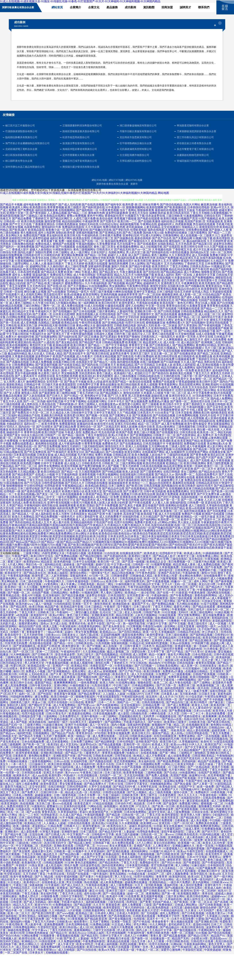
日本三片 (217, 929)
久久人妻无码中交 (201, 712)
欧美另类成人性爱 (166, 580)
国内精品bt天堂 (199, 257)
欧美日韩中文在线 (22, 687)
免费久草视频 (103, 459)
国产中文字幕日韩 (43, 515)
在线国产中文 (187, 791)
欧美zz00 (215, 878)
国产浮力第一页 (167, 690)
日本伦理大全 (79, 653)
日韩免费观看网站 (23, 369)
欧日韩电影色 (186, 361)
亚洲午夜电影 (90, 721)
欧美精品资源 (143, 473)
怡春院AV (133, 757)
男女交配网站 (27, 625)
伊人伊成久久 (210, 636)
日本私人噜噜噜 (23, 800)
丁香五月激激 (30, 898)
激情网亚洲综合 (36, 386)
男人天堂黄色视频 (147, 434)
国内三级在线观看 (181, 603)
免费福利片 (202, 797)
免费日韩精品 (29, 395)
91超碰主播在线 (53, 729)
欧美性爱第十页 (207, 285)
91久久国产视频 (214, 251)
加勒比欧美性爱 (65, 237)
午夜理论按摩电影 (216, 701)
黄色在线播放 (108, 389)
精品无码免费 (131, 372)
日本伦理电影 (125, 746)
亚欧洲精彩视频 (165, 622)
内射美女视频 (14, 231)
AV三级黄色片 (22, 704)
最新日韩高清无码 (20, 319)
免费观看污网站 (189, 808)
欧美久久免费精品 (23, 521)
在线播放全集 (217, 456)
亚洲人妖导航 (9, 589)
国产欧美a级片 (18, 234)
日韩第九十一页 (69, 833)
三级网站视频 (154, 777)
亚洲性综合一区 (87, 431)
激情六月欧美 (119, 271)
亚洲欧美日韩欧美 (34, 634)
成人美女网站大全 (11, 240)
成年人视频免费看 (177, 878)
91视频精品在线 (39, 352)
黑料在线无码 (212, 366)
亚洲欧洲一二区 (212, 822)
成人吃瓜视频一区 (92, 752)
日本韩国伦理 (216, 870)
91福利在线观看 (18, 771)
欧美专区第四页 (138, 732)
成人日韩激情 (46, 414)
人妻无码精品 (152, 231)
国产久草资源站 (188, 330)
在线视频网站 (66, 215)
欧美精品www (73, 785)
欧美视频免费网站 (128, 251)
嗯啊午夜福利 (180, 265)
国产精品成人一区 (23, 518)
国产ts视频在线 (175, 892)
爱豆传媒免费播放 (214, 620)
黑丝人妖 (71, 875)
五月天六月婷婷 (56, 344)
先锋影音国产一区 (101, 670)
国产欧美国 (181, 906)
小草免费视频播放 (99, 673)
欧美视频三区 (133, 347)
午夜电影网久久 (55, 586)
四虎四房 (46, 850)
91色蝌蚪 (143, 940)
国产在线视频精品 (107, 659)
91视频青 (84, 575)
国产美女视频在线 (120, 923)
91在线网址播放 (126, 687)
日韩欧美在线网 (103, 760)
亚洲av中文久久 (220, 212)
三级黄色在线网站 (164, 763)
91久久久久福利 (81, 262)
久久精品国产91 (100, 414)
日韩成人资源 (154, 693)
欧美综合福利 (104, 223)
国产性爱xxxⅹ (86, 710)
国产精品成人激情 (80, 847)
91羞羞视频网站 (193, 220)
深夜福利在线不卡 (87, 425)
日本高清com (105, 693)
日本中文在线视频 (84, 566)
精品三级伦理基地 (122, 414)
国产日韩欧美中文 (177, 383)
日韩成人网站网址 (63, 622)
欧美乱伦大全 (93, 712)
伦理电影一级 (12, 496)
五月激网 (207, 881)
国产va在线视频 (33, 372)
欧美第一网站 (72, 276)
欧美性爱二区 (41, 580)
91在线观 (112, 861)
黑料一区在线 (183, 279)
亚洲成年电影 (183, 650)
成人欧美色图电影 (158, 912)
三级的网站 (105, 704)
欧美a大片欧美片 (118, 440)
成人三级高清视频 (160, 797)
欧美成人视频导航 (82, 667)
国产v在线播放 (115, 456)
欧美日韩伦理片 (108, 307)
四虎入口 (36, 853)
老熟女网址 (79, 676)
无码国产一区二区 (111, 780)
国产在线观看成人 (64, 482)
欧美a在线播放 (73, 299)
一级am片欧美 (54, 636)
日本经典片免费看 (110, 240)
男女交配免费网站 (189, 620)
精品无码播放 (169, 372)
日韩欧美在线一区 (26, 451)
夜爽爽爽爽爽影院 (90, 515)
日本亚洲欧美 (19, 825)
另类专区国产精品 (174, 513)
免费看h (75, 597)
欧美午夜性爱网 (129, 743)
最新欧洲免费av (205, 482)
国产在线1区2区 (57, 290)
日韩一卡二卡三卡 (192, 718)
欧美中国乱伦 (199, 878)
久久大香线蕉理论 (180, 260)
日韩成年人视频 (103, 338)
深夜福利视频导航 (87, 237)
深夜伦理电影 (23, 324)
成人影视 (211, 842)
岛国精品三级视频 (49, 327)
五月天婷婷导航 (34, 639)
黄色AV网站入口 (29, 949)
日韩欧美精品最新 (141, 740)
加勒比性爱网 (43, 257)
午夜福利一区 (81, 355)
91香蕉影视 (105, 735)
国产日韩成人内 (55, 839)
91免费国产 (163, 679)
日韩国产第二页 (85, 850)
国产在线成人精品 (105, 321)
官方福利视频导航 (43, 434)
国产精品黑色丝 (86, 504)
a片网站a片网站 (167, 527)
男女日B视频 (74, 887)
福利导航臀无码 (135, 586)
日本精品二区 (19, 724)
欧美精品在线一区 (39, 670)
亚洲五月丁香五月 (36, 712)
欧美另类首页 (170, 822)
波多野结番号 (215, 932)
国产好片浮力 (210, 836)
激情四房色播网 (118, 268)
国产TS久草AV (194, 656)
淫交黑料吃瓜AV (200, 496)
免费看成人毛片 (108, 583)
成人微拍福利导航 (11, 828)
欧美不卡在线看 (74, 594)
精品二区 (179, 729)
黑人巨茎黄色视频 (139, 400)
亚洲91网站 (61, 690)
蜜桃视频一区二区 (212, 808)
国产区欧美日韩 (61, 473)
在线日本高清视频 (90, 591)
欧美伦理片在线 (104, 428)
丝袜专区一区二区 (218, 614)
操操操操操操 (48, 445)
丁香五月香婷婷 (219, 774)
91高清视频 (103, 648)
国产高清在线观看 (166, 319)
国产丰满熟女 (50, 442)
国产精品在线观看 (204, 611)
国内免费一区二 (185, 479)
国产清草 (77, 712)
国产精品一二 (96, 350)
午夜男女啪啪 (111, 712)
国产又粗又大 (34, 794)
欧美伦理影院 (221, 243)
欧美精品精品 (125, 369)
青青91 (143, 949)
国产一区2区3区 (184, 828)
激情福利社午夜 (51, 231)
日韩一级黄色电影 (65, 800)
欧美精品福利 (210, 485)
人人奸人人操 (212, 504)
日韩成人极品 (66, 445)
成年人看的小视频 (80, 684)
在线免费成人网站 (208, 560)
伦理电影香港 (52, 490)
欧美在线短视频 (187, 811)
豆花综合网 (36, 839)
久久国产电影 (178, 423)
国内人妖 (142, 935)
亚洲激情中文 (145, 319)
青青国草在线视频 (145, 313)
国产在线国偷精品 (11, 274)
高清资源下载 (131, 518)
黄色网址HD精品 (206, 350)
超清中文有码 (157, 816)
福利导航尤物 (54, 406)
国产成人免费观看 (179, 710)
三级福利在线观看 (178, 459)
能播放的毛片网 (169, 743)
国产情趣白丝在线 (100, 234)
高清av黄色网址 (165, 431)
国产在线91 (155, 726)
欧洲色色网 (52, 794)
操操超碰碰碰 (148, 321)
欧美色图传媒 (63, 566)
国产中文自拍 (108, 873)
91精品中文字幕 (91, 493)
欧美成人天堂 (160, 749)
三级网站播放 (9, 901)
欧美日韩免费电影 (95, 375)
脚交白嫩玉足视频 (35, 296)
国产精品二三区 (77, 217)
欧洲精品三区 (174, 468)
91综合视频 (192, 830)
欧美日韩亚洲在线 (43, 755)
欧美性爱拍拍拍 (45, 752)
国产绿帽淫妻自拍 (77, 234)
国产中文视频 (177, 628)
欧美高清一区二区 (20, 482)
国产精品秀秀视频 (131, 335)
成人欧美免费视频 (111, 887)
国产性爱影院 (192, 867)
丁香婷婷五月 (40, 223)
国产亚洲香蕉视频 (187, 814)
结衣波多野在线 (155, 220)
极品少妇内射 (17, 288)
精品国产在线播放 (209, 766)
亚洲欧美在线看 (64, 850)
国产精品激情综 (224, 490)
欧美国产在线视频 (64, 361)
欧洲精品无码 (125, 425)
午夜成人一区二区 (148, 954)
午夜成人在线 (157, 864)
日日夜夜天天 (107, 369)
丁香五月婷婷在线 (61, 935)
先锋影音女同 (214, 513)
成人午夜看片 (84, 361)
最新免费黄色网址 (178, 496)
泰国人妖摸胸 (129, 431)
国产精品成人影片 (164, 560)
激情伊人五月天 (162, 265)
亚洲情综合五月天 (59, 763)
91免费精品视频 (100, 929)
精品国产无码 (180, 943)
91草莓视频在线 (10, 718)
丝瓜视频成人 (100, 513)
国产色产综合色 (162, 243)
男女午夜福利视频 (26, 378)
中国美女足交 (61, 293)
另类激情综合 (197, 333)
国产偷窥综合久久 (139, 245)
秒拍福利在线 (206, 425)
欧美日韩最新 (152, 676)
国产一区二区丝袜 (149, 299)
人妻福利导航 (125, 316)
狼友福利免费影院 (116, 245)
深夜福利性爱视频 (99, 271)
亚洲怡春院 (47, 783)
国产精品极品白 (95, 456)
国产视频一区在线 (97, 420)
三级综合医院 (179, 563)
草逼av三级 (39, 707)
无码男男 (149, 721)
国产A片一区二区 (99, 383)
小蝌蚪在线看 (158, 718)
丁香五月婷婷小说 (88, 397)
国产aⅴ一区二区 (141, 254)
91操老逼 (181, 597)
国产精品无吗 (90, 940)
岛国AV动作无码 (194, 724)
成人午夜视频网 (196, 451)
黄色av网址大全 (86, 330)
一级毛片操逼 (206, 521)
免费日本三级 (187, 690)
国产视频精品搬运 (218, 853)
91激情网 (117, 816)
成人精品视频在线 (145, 414)
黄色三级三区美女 (105, 251)
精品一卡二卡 (8, 499)
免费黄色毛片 (110, 448)
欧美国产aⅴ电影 (115, 274)
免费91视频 (85, 563)
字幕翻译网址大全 (96, 403)
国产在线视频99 (195, 327)
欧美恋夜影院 (116, 915)
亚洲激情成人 (58, 842)
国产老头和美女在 (114, 631)
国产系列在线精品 (20, 527)
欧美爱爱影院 (209, 293)
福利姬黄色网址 (223, 951)
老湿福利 (215, 650)
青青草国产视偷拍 (129, 341)
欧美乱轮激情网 (56, 274)
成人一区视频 (218, 628)
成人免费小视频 (117, 724)
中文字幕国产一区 (78, 839)
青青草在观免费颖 (46, 645)
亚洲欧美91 (12, 836)
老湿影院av (39, 830)
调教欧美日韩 (201, 417)
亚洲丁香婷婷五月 (194, 409)
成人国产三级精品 (139, 260)
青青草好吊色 (78, 628)
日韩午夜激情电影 (26, 513)
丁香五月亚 (154, 819)
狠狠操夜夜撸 (145, 215)
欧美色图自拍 (38, 212)
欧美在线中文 (13, 639)
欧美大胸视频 (140, 459)
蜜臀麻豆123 (54, 811)
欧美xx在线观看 (195, 513)
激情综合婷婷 (131, 397)
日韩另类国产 (49, 209)
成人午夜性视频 (220, 465)
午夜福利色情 (194, 653)
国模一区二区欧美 (72, 375)
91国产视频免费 (206, 873)
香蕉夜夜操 (134, 915)
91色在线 (93, 884)
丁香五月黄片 (27, 617)
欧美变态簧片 (83, 808)
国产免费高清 (20, 417)
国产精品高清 (214, 923)
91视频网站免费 (150, 769)
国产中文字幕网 (78, 383)
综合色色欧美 (52, 485)
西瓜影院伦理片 (53, 299)
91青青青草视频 (91, 448)
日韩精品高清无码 (207, 487)
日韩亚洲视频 (163, 875)
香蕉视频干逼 (158, 681)
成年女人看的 (151, 515)
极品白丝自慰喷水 (160, 487)
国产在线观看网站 (108, 710)
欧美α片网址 (57, 620)
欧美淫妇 (53, 749)
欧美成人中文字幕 (94, 724)
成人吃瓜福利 (54, 870)
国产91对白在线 (80, 305)
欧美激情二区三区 (171, 515)
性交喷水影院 (13, 878)
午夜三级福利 (111, 800)
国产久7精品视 (44, 881)
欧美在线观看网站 (221, 254)
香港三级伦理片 (198, 628)
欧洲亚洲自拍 (23, 347)
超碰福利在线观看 (99, 392)
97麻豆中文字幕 (157, 628)
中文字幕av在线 (121, 569)
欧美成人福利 (213, 892)
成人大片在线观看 (169, 518)
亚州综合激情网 (34, 732)
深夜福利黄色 (78, 580)
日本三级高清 (89, 836)
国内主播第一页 (150, 485)
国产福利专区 (113, 209)
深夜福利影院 (178, 507)
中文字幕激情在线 (55, 403)
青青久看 (156, 940)
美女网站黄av (97, 653)
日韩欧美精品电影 (125, 330)
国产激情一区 (140, 943)
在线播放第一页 (160, 943)
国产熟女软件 (109, 642)
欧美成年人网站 (19, 212)
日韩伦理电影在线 (197, 738)
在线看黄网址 (130, 755)
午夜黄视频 (179, 614)
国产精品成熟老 (141, 423)
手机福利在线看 (125, 262)
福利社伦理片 (204, 490)
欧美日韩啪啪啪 (200, 681)
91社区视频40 (191, 673)
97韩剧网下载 (200, 648)
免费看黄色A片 (41, 324)
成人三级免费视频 (179, 816)
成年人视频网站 (141, 392)
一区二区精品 (100, 603)
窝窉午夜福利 (93, 352)
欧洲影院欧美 (122, 608)
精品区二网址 (105, 589)
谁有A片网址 (9, 819)
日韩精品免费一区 (154, 710)
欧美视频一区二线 (189, 847)
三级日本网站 (31, 310)
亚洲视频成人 (176, 842)
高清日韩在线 (224, 946)
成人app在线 (39, 780)
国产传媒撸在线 (124, 243)
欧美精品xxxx (108, 636)
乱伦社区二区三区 (111, 617)
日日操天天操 (207, 698)
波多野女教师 (48, 695)
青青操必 (157, 833)
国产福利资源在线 (93, 212)
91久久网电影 (91, 785)
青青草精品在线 (10, 600)
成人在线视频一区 (191, 240)
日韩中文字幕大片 (111, 940)
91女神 (69, 867)
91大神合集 (211, 653)
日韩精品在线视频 (203, 493)
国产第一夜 (169, 898)
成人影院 (123, 718)
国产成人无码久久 (73, 890)
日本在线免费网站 (135, 816)
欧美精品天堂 (161, 442)
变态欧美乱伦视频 (130, 904)
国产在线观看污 (10, 299)
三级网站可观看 (18, 603)
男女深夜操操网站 (219, 428)
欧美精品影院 (36, 234)
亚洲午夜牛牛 (213, 890)
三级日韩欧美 (174, 220)
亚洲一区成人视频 (15, 403)
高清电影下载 (206, 335)
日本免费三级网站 (82, 746)
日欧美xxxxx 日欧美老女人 (62, 639)
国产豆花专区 (215, 411)
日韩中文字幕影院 (72, 901)
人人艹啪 (14, 614)
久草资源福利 (97, 856)
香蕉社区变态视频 (55, 313)
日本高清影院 (116, 600)
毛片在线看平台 (127, 248)
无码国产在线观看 (78, 878)
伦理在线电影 (107, 319)
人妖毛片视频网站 (146, 620)
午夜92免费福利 (144, 361)
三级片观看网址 (197, 237)
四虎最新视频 (183, 229)
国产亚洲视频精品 (59, 676)
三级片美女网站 (175, 901)
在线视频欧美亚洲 (180, 493)
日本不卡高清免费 (182, 923)
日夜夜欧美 (19, 760)
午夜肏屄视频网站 (52, 873)
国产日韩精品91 (180, 442)
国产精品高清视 (198, 774)
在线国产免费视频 (167, 262)
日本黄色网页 (168, 800)
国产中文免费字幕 (208, 499)
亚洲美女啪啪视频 (40, 771)
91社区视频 (169, 617)
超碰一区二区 (136, 898)
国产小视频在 (220, 681)
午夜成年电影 (208, 800)
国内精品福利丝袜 (38, 321)
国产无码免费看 (217, 515)
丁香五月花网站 (179, 271)
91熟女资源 (36, 870)
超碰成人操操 (224, 898)
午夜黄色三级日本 (91, 777)
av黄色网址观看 (218, 442)
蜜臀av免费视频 (76, 220)
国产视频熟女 (123, 693)
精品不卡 (170, 856)
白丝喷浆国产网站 (197, 456)
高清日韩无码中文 (55, 847)
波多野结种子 (43, 361)
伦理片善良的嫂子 (192, 743)
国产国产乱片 (54, 594)
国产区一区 (114, 628)
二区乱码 (122, 740)
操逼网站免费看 (174, 785)
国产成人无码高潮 (69, 209)
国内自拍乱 (89, 695)
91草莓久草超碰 (50, 836)
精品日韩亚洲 (125, 620)
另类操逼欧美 (214, 226)
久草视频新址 (130, 524)
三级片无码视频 (212, 673)
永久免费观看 (79, 473)
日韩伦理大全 (153, 513)
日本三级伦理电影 (30, 822)
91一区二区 (150, 642)
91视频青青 (47, 940)
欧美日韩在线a (68, 932)
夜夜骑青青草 (187, 499)
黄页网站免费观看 (72, 260)
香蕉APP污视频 (32, 600)
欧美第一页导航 (18, 622)
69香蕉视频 (218, 797)
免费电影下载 (40, 302)
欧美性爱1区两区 (74, 420)
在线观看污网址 (97, 406)
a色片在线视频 (105, 434)
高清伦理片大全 (85, 802)
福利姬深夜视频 (96, 906)
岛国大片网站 (191, 209)
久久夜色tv (15, 634)
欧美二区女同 (108, 485)
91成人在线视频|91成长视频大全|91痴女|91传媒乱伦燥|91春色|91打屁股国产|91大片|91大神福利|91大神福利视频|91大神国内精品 (78, 197)
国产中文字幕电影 (117, 350)
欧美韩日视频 (168, 223)
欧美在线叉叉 (121, 679)
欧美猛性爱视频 (195, 853)
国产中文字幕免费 (68, 752)
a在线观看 (22, 620)
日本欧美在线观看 (144, 920)
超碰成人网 (217, 648)
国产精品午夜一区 (11, 915)
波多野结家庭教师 (117, 217)
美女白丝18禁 (207, 589)
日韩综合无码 (212, 220)
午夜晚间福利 (32, 510)
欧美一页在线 (205, 850)
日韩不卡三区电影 (165, 594)
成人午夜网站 (192, 276)
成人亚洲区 (142, 645)
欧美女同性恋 (85, 949)
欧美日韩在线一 (157, 625)
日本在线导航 (19, 904)
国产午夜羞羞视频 (158, 586)
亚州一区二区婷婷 (205, 895)
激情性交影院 (158, 290)
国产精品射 (113, 819)
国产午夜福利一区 (29, 245)
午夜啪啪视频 (146, 859)
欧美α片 (224, 670)
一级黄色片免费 (91, 859)
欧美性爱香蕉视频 (27, 757)
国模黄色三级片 (20, 707)
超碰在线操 (191, 912)
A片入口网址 (144, 847)
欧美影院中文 (13, 577)
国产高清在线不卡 (74, 358)
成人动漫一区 (171, 347)
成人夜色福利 (195, 842)
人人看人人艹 (139, 665)
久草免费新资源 (106, 248)
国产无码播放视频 (65, 563)
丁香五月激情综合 (96, 440)
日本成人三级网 (45, 575)
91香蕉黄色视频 (109, 215)
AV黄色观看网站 (29, 445)
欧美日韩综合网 (97, 951)
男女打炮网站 (111, 499)
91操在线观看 (168, 620)
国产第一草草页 (68, 265)
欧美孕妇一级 (13, 591)
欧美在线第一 (168, 307)
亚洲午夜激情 (160, 403)
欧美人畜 (108, 605)
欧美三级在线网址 (202, 617)
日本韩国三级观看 (97, 594)
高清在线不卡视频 (172, 695)
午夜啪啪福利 (225, 760)
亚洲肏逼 (63, 892)
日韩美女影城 (45, 459)
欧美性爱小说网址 (130, 409)
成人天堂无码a (69, 749)
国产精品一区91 (64, 648)
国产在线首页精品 (69, 369)
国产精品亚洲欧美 (201, 645)
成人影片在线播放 (84, 462)
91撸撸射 (173, 625)
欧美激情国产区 (99, 816)
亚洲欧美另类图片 (119, 653)
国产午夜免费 (214, 572)
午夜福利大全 (38, 338)
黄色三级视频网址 (84, 254)
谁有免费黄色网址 (81, 293)
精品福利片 (82, 822)
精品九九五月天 (124, 279)
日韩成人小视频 (98, 572)
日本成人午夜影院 (128, 918)
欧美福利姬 (223, 662)
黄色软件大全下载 (41, 350)
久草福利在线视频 (217, 510)
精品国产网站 (134, 288)
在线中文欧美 (146, 431)
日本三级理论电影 (29, 493)
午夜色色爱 (88, 833)
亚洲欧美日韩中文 (209, 875)
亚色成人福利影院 (130, 861)
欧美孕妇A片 (32, 887)
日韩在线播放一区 (75, 282)
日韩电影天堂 (9, 740)
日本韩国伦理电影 (198, 212)
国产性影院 (45, 698)
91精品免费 (55, 830)
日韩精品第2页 (122, 459)
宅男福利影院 (104, 279)
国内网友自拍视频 (218, 597)
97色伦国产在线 (103, 527)
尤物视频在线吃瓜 (130, 721)
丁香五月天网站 (162, 611)
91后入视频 (145, 814)
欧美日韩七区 (169, 746)
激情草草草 (174, 864)
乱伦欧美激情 (118, 763)
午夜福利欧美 (191, 577)
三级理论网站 (20, 268)
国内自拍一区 (26, 431)
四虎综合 (132, 906)
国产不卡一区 (107, 324)
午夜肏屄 (110, 611)
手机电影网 (79, 763)
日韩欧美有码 (38, 681)
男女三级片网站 (166, 605)
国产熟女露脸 (183, 788)
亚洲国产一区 (61, 670)
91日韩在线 (77, 707)
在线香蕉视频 (149, 757)
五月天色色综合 (36, 290)
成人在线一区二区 (145, 575)
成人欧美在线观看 (94, 794)
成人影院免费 (29, 836)
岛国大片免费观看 (122, 932)
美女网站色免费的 (190, 580)
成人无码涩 (183, 884)
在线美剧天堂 (84, 366)
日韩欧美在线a (84, 648)
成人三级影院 (197, 510)
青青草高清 (49, 816)
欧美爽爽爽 (210, 721)
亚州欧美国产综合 (147, 746)
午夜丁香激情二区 (104, 684)
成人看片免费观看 (169, 634)
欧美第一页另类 (186, 341)
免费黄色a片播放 (158, 406)
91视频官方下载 (135, 220)
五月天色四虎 (183, 248)
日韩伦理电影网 (77, 791)
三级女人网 (193, 836)
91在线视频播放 (182, 454)
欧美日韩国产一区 (133, 712)
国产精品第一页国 (204, 454)
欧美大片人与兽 (29, 873)
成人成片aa (95, 676)
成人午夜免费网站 (64, 710)
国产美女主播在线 (20, 302)
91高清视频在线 (88, 780)
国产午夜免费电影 (181, 600)
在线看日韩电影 (216, 409)
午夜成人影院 (73, 437)
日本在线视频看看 (71, 499)
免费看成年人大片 (151, 344)
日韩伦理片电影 (27, 425)
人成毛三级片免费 (84, 223)
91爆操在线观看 (115, 310)
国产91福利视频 (170, 366)
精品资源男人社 (153, 347)
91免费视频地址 (63, 909)
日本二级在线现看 (31, 586)
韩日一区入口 (109, 884)
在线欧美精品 (166, 248)
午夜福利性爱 (136, 937)
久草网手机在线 (148, 791)
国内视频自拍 (169, 490)
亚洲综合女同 (83, 614)
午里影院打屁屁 (48, 932)
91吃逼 (23, 679)
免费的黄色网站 (210, 830)
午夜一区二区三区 (175, 397)
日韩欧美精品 (52, 364)
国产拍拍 (67, 614)
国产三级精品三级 (31, 220)
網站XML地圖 (99, 185)
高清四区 (96, 797)
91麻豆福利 (198, 870)
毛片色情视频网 (116, 937)
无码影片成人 (9, 628)
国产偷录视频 (224, 586)
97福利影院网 (128, 884)
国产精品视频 (131, 695)
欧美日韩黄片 (78, 350)
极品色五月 (50, 859)
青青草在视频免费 (119, 738)
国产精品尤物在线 (56, 715)
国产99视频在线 (195, 290)
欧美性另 (207, 746)
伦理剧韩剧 (52, 825)
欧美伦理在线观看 (154, 468)
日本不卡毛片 (116, 406)
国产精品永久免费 (52, 276)
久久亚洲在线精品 (156, 333)
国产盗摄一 (89, 735)
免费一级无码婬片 (202, 884)
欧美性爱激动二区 (94, 830)
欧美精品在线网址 (55, 220)
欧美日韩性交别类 (192, 251)
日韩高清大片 (104, 254)
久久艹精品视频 (127, 417)
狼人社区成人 (36, 358)
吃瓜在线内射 (107, 437)
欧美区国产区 (214, 749)
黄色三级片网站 (144, 605)
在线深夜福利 (128, 479)
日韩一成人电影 (106, 364)
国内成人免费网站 (221, 403)
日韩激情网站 (171, 240)
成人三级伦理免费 (76, 271)
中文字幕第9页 (32, 442)
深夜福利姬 (36, 890)
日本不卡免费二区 (127, 769)
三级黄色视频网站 (40, 766)
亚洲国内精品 (158, 887)
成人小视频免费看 (221, 583)
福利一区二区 (27, 698)
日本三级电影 (165, 296)
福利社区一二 (32, 428)
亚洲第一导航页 (121, 926)
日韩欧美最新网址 (94, 915)
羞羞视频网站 (82, 935)
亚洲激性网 (138, 735)
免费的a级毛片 (161, 392)
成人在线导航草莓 (34, 653)
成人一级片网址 (80, 257)
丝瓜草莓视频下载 (219, 780)
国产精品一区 (46, 583)
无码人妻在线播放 (145, 425)
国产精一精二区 (77, 274)
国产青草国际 (38, 217)
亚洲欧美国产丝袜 (64, 760)
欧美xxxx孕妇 (179, 749)
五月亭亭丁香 (156, 656)
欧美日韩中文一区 (62, 743)
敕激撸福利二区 (188, 319)
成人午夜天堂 (66, 949)
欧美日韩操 (36, 611)
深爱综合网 (138, 656)
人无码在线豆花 (39, 679)
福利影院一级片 (206, 631)
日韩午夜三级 (122, 338)
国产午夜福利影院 (213, 867)
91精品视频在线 (13, 456)
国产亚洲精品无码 (110, 237)
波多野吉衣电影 (96, 600)
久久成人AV (157, 752)
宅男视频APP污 (190, 794)
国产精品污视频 (125, 822)
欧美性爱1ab (202, 603)
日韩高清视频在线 (153, 707)
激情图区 (200, 757)
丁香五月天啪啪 (200, 217)
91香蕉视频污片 (78, 842)
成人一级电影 (44, 608)
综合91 (146, 749)
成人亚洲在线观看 (216, 423)
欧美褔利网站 (90, 642)
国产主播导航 (107, 265)
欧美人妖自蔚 (130, 476)
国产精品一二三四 (219, 237)
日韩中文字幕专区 (136, 788)
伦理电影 (214, 752)
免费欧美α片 (90, 437)
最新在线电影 (142, 243)
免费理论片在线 (50, 591)
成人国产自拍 (46, 504)
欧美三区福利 (27, 805)
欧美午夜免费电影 (22, 881)
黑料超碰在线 (130, 344)
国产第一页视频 (80, 423)
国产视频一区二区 (19, 597)
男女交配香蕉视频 (71, 788)
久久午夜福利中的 (84, 769)
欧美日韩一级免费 (192, 845)
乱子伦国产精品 (208, 634)
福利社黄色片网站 (61, 243)
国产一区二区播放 (192, 504)
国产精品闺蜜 (83, 909)
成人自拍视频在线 (93, 524)
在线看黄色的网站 (90, 631)
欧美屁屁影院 (67, 389)
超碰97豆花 (103, 569)
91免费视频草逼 (178, 333)
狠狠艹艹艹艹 (127, 873)
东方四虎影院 (222, 440)
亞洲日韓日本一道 (52, 797)
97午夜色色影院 (146, 577)
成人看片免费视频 (172, 428)
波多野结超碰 (40, 243)
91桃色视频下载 (144, 279)
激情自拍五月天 (115, 451)
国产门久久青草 (117, 400)
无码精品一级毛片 (78, 296)
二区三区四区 (73, 605)
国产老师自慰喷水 (32, 496)
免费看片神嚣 (218, 260)
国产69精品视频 (112, 344)
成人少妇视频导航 (151, 251)
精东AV (222, 895)
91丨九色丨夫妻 (161, 662)
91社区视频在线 (49, 395)
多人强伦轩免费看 (191, 890)
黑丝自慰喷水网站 (190, 389)
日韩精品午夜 (32, 389)
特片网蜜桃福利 (200, 265)
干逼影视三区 (168, 335)
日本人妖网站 (137, 268)
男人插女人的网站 (183, 462)
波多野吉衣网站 (223, 248)
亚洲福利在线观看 (100, 473)
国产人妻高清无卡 (26, 380)
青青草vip (128, 875)
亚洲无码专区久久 (180, 400)
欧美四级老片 (166, 395)
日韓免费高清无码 (35, 285)
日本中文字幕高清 (105, 417)
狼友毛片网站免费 (179, 659)
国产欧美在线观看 (215, 414)
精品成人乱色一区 (76, 797)
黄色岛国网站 (118, 878)
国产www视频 (66, 918)
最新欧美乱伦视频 (181, 378)
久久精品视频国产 (189, 755)
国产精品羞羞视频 (110, 749)
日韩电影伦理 (31, 260)
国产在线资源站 (186, 440)
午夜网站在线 (148, 229)
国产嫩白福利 (69, 364)
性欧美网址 (119, 783)
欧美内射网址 (150, 445)
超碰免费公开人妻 (172, 485)
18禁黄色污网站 (121, 392)
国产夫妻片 (87, 881)
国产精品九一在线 (105, 366)
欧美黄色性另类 (146, 262)
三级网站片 (185, 757)
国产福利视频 (85, 569)
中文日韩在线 (139, 667)
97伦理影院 (139, 864)
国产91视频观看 (65, 251)
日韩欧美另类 (109, 743)
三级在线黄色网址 (124, 814)
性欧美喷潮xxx (47, 954)
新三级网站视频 (66, 397)
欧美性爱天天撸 (29, 875)
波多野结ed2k (88, 749)
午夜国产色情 (81, 603)
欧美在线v (98, 828)
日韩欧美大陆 (197, 726)
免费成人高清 (179, 392)
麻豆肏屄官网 (92, 333)
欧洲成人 (139, 760)
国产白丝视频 (225, 307)
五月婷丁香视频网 (55, 740)
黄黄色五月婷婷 (220, 378)
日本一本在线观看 (31, 313)
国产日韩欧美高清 (105, 411)
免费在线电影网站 (145, 634)
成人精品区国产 (191, 347)
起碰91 (69, 636)
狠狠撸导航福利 (85, 701)
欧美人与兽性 (61, 518)
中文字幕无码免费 (33, 923)
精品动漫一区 (20, 271)
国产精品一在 (69, 476)
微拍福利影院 (104, 330)
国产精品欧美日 (190, 822)
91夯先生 (6, 954)
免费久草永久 (51, 375)
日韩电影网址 (97, 864)
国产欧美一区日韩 (222, 496)
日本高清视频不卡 (154, 448)
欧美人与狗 (107, 687)
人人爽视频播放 (173, 344)
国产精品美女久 (109, 276)
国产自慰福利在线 (115, 560)
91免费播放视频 (212, 833)
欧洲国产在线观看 (213, 518)
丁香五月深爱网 (16, 290)
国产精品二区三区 (189, 321)
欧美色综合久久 (117, 830)
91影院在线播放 (179, 257)
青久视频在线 (28, 237)
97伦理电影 (169, 667)
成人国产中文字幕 (92, 861)
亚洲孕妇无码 (130, 240)
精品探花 (47, 566)
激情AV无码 (208, 577)
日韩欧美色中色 (91, 468)
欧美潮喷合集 (204, 361)
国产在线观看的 (147, 248)
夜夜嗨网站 (153, 898)
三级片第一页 (189, 380)
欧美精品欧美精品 (96, 490)
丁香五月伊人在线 (11, 406)
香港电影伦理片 (114, 220)
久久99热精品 (58, 915)
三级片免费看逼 (23, 693)
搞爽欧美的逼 (157, 217)
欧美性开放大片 (121, 383)
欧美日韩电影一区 (62, 701)
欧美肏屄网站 (14, 333)
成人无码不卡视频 (27, 951)
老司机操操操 (134, 231)
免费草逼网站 (187, 740)
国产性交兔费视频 (49, 451)
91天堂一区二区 (39, 417)
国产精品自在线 (112, 496)
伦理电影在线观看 (12, 794)
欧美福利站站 (14, 392)
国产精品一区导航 (95, 260)
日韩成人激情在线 (11, 845)
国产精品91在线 (103, 293)
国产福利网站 (148, 524)
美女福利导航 (49, 898)
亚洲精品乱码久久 (125, 842)
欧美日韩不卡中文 (171, 409)
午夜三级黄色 (114, 518)
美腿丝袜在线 (19, 864)
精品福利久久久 (214, 316)
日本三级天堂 (55, 392)
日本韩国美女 (78, 518)
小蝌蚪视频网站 (186, 684)
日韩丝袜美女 (208, 670)
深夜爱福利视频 (92, 912)
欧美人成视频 (149, 389)
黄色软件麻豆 (92, 344)
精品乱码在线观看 (180, 274)
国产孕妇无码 (120, 234)
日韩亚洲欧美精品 (203, 760)
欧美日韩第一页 (167, 704)
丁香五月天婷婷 (74, 268)
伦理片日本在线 (135, 327)
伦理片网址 (222, 794)
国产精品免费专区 (90, 698)
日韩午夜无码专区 (40, 690)
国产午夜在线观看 (140, 507)
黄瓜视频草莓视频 (152, 901)
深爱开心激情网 (171, 954)
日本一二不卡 (107, 707)
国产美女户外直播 (110, 445)
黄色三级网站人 (88, 409)
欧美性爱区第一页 (74, 650)
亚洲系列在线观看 (75, 811)
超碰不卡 (65, 645)
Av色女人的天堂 (40, 383)
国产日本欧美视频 (211, 909)
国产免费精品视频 (66, 560)
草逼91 (83, 816)
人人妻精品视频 (57, 217)
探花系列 (152, 701)
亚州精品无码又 (20, 892)
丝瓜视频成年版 (82, 845)
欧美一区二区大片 (19, 918)
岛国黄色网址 (32, 231)
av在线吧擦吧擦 (30, 282)
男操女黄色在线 (112, 352)
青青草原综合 (213, 290)
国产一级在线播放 (114, 898)
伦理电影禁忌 (50, 819)
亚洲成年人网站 (162, 645)
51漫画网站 (50, 721)
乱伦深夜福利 (52, 600)
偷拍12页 (18, 676)
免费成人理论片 (29, 901)
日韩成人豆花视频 (222, 693)
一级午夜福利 (32, 333)
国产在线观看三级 (71, 920)
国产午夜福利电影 (99, 679)
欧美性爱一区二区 (169, 524)
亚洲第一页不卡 (82, 608)
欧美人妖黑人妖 (100, 507)
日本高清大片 (145, 417)
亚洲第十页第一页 (17, 217)
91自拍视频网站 (98, 290)
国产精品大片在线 (84, 645)
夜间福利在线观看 (108, 875)
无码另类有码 (87, 378)
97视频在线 (36, 605)
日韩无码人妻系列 (36, 842)
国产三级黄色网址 (151, 476)
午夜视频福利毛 (207, 594)
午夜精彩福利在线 (133, 701)
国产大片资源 (107, 425)
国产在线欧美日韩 (169, 425)
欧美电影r (51, 662)
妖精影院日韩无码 (20, 243)
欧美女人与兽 (200, 710)
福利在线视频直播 (46, 215)
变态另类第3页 (170, 285)
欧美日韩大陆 (72, 240)
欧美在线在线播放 (90, 904)
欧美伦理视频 (69, 470)
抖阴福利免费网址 (22, 701)
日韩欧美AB (64, 926)
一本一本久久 (19, 769)
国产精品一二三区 (212, 313)
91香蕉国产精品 (93, 499)
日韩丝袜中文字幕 (81, 417)
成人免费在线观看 (72, 310)
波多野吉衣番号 (119, 358)
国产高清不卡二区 (209, 524)
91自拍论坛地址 (109, 229)
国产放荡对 (170, 808)
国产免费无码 (198, 732)
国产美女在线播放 (52, 493)
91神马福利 (121, 735)
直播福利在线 (85, 428)
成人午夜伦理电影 (84, 279)
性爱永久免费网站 (12, 695)
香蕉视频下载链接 (125, 223)
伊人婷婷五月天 (139, 833)
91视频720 (156, 856)
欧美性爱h (55, 780)
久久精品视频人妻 (29, 476)
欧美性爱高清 (49, 788)
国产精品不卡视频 (11, 209)
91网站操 (177, 949)
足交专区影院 (38, 791)
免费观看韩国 (67, 428)
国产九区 (224, 912)
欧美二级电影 (22, 830)
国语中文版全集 (132, 802)
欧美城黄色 (80, 864)
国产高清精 (221, 906)
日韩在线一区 (12, 226)
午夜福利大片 (43, 316)
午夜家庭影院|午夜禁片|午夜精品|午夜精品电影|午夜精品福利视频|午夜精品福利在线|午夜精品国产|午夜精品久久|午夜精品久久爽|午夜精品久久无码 (116, 529)
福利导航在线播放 (195, 515)
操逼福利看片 (40, 279)
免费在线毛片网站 (61, 279)
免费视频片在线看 (195, 448)
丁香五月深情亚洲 (111, 805)
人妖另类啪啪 (60, 580)
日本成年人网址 (105, 918)
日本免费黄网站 (214, 268)
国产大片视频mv (78, 290)
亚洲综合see (64, 583)
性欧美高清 (178, 735)
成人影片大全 (200, 324)
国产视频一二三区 (70, 395)
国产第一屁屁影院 (70, 662)
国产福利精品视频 (201, 639)
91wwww (102, 850)
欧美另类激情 (207, 288)
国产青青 (145, 906)
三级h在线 (22, 847)
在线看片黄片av (216, 918)
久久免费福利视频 (69, 946)
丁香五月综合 (35, 485)
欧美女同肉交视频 (214, 642)
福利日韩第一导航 (123, 473)
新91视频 (54, 906)
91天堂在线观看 (124, 482)
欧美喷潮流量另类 (40, 603)
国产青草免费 (198, 459)
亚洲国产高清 (157, 383)
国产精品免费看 (22, 223)
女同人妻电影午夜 (87, 521)
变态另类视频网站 (125, 766)
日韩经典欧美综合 (125, 293)
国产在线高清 (28, 524)
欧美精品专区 (80, 670)
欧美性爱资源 (155, 639)
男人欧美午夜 (34, 929)
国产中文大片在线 (20, 229)
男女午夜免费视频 (87, 636)
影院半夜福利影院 (173, 836)
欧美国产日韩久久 (129, 684)
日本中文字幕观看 (52, 468)
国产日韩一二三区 (209, 684)
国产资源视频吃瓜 (24, 650)
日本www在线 (202, 715)
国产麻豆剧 (216, 707)
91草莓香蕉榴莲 (34, 594)
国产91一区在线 (62, 411)
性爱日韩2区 (18, 670)
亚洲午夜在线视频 (58, 507)
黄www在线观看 (62, 808)
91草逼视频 (12, 785)
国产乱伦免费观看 (63, 324)
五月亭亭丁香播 (140, 282)
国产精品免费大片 (95, 788)
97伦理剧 (100, 738)
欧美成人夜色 (193, 558)
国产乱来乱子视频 (130, 510)
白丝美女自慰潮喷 (64, 319)
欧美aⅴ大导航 (107, 954)
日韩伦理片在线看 (202, 946)
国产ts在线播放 (56, 296)
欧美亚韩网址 (91, 299)
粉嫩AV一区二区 (181, 586)
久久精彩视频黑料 (90, 476)
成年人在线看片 (125, 434)
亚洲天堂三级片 (140, 358)
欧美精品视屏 (61, 350)
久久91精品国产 (150, 521)
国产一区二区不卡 (205, 473)
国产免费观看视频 (180, 715)
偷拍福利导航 (26, 341)
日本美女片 (36, 957)
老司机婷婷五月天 (180, 929)
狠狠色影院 (145, 687)
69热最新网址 (188, 777)
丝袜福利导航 (130, 521)
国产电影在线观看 (148, 223)
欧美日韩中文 (25, 645)
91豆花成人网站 (122, 929)
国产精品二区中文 (43, 501)
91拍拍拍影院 (62, 608)
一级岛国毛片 (166, 341)
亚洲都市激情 (70, 836)
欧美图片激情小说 (73, 496)
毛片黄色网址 (102, 845)
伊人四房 (75, 724)
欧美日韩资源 (62, 603)
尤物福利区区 (14, 428)
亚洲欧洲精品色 (100, 355)
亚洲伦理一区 (132, 749)
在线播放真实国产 (131, 558)
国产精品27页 (73, 757)
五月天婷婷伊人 (103, 482)
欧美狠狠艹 (48, 949)
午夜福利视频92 (86, 248)
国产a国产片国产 (206, 462)
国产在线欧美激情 (149, 226)
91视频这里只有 (221, 271)
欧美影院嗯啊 (154, 212)
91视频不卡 (80, 856)
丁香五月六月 (201, 378)
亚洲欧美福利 (210, 389)
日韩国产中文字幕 (177, 732)
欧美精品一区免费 (107, 501)
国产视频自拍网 (87, 681)
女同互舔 (177, 912)
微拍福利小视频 (20, 926)
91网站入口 (169, 769)
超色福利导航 (220, 375)
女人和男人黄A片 (14, 386)
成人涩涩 (227, 839)
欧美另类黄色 (50, 428)
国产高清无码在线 (67, 335)
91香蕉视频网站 (24, 265)
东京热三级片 (224, 521)
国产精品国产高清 (90, 347)
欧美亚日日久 (119, 853)
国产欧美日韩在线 (98, 358)
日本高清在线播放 (20, 501)
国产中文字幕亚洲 (196, 752)
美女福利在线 (54, 240)
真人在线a (177, 738)
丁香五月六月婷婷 (43, 926)
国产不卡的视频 (214, 704)
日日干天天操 (130, 395)
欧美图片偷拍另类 (119, 864)
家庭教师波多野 (164, 814)
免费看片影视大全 (145, 527)
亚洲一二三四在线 (43, 454)
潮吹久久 (32, 695)
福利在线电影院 (10, 524)
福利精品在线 (53, 569)
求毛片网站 (140, 929)
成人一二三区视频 (85, 704)
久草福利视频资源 (157, 603)
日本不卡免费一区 (90, 800)
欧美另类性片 (160, 271)
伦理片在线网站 (124, 527)
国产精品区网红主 (61, 223)
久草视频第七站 (116, 752)
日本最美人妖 (164, 369)
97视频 (155, 653)
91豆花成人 (15, 887)
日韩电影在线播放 (96, 487)
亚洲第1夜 (57, 912)
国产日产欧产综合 (130, 676)
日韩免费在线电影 (23, 248)
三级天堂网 (98, 825)
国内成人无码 (145, 330)
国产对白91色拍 (172, 867)
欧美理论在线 (27, 943)
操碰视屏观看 (67, 510)
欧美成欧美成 (168, 445)
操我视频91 (111, 811)
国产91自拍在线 (87, 954)
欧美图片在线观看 (96, 268)
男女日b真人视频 (205, 307)
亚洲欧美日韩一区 (145, 316)
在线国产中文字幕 (50, 884)
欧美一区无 (151, 583)
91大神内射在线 (170, 380)
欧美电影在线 (168, 791)
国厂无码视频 (150, 918)
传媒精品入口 (190, 231)
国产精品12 (106, 681)
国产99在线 (85, 760)
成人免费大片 (8, 341)
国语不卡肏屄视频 (138, 783)
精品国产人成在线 (43, 347)
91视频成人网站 (74, 333)
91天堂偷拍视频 (185, 338)
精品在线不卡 (10, 884)
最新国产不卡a (141, 608)
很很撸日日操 (66, 330)
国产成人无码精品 (137, 715)
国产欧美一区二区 (34, 749)
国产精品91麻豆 (11, 763)
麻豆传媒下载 (142, 465)
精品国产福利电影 (221, 274)
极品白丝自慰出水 (189, 293)
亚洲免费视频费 (54, 929)
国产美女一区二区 (47, 499)
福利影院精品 (64, 414)
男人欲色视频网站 (145, 355)
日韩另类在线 (187, 437)
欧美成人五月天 (42, 527)
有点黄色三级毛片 (49, 378)
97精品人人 (61, 572)
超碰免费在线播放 (136, 887)
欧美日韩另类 (113, 372)
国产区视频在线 (142, 420)
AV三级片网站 (177, 771)
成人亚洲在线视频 (208, 369)
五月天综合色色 (198, 392)
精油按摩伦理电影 (101, 842)
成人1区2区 (87, 932)
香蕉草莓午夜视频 (65, 698)
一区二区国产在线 (16, 957)
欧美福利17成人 (124, 378)
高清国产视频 (179, 780)
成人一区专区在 (100, 729)
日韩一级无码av (62, 774)
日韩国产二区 (52, 440)
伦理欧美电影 (138, 234)
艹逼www (103, 833)
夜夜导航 (225, 842)
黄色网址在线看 (185, 482)
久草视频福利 (167, 636)
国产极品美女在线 (35, 392)
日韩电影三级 (123, 704)
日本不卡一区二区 (222, 406)
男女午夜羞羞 (160, 423)
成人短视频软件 (175, 456)
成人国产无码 (124, 575)
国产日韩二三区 (127, 319)
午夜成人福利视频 (106, 949)
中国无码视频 (110, 335)
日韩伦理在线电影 (118, 794)
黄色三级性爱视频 (218, 468)
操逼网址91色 (198, 780)
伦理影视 (140, 923)
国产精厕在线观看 (20, 355)
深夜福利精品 (145, 845)
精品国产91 (218, 940)
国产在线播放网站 (46, 341)
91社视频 (201, 937)
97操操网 (139, 693)
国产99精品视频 (112, 476)
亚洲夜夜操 (50, 822)
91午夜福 (174, 895)
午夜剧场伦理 (13, 653)
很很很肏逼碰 (54, 605)
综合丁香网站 (128, 215)
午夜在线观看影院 (108, 701)
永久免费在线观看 (123, 847)
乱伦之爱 (208, 665)
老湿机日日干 (142, 378)
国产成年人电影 (191, 302)
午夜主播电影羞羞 (131, 276)
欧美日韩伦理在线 (166, 361)
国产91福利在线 (64, 771)
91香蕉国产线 (71, 642)
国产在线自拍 (151, 276)
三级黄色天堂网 (102, 665)
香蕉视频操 (64, 814)
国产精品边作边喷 (113, 493)
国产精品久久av (164, 479)
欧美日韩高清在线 (118, 282)
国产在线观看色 (53, 785)
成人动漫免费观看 (179, 760)
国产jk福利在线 (67, 341)
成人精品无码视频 (65, 459)
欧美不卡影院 (96, 628)
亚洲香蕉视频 (87, 479)
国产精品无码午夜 (124, 791)
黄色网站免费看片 (40, 760)
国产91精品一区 (74, 400)
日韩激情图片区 (54, 465)
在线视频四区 (84, 251)
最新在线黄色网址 (133, 639)
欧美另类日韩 (142, 265)
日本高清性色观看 (29, 276)
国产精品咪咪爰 (105, 746)
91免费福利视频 (97, 282)
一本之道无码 (178, 403)
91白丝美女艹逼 (165, 417)
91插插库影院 (68, 805)
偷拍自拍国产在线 (30, 631)
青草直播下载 (49, 245)
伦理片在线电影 (58, 707)
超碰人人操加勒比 (41, 254)
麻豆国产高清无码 (189, 763)
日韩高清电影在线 (131, 583)
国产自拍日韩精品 (130, 636)
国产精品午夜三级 (50, 673)
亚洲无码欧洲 (92, 605)
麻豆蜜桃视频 (125, 364)
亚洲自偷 (211, 656)
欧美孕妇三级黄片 (140, 560)
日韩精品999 (217, 732)
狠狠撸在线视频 (83, 411)
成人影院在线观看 (11, 665)
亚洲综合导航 (78, 715)
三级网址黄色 (13, 662)
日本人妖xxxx (185, 622)
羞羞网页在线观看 (183, 487)
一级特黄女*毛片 (99, 577)
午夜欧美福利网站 (195, 949)
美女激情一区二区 (201, 383)
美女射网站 (36, 825)
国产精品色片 (84, 454)
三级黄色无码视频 (142, 622)
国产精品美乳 (19, 611)
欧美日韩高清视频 (32, 226)
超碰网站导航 (38, 271)
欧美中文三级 (189, 524)
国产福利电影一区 (87, 215)
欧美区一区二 (223, 712)
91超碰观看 (91, 873)
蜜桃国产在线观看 (64, 248)
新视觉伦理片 (125, 265)
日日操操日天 (38, 769)
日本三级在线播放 (177, 639)
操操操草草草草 (128, 299)
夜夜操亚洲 (113, 909)
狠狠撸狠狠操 (14, 490)
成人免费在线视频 (117, 622)
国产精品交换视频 (73, 600)
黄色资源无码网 (147, 501)
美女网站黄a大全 (217, 448)
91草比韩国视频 (142, 594)
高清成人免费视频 (61, 302)
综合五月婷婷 (182, 296)
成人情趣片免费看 (76, 392)
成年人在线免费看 (215, 344)
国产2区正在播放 (88, 341)
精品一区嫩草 (102, 454)
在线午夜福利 (22, 912)
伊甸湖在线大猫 (48, 330)
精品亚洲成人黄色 (184, 569)
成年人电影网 (46, 237)
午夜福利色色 (90, 240)
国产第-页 (70, 943)
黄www (169, 839)
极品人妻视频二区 (118, 656)
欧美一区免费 (185, 375)
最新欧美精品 (14, 389)
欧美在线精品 (122, 774)
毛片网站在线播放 (188, 608)
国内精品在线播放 (121, 313)
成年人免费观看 (132, 909)
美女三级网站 (189, 476)
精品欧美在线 (114, 285)
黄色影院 (207, 794)
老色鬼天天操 (183, 324)
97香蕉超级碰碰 (186, 386)
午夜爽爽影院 (189, 288)
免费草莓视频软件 (108, 802)
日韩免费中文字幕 (88, 389)
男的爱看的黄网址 (149, 805)
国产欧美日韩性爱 (43, 918)
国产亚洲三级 (92, 662)
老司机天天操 (225, 473)
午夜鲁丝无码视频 (43, 814)
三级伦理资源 (131, 285)
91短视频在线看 (147, 293)
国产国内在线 (90, 369)
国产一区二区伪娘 (34, 406)
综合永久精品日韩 (32, 440)
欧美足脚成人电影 (122, 603)
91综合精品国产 (212, 299)
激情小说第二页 (183, 797)
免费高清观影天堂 (18, 811)
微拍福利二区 (177, 245)
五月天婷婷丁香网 (113, 662)
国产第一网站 (168, 757)
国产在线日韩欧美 (61, 355)
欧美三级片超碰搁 (127, 839)
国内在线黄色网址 (113, 870)
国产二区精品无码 (108, 431)
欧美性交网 (127, 811)
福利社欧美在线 (150, 504)
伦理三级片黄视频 (101, 296)
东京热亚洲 (202, 622)
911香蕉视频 (75, 923)
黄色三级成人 (104, 378)
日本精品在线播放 (74, 951)
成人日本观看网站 (57, 746)
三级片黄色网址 (106, 316)
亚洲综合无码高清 (140, 442)
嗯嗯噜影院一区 (204, 662)
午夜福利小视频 (77, 558)
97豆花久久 (143, 811)
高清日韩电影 (189, 425)
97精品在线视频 (103, 808)
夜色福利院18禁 (92, 395)
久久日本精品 (167, 873)
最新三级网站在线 (114, 591)
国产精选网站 (119, 454)
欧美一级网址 (161, 614)
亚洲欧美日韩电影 (52, 420)
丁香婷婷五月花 (194, 268)
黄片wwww (72, 777)
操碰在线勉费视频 (11, 260)
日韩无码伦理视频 (131, 302)
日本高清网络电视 (77, 929)
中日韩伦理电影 (34, 490)
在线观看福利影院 (26, 504)
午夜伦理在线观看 (90, 327)
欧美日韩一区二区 (109, 566)
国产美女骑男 (22, 856)
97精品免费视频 (150, 285)
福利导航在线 (50, 510)
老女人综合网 (133, 617)
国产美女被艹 (81, 814)
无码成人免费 (20, 507)
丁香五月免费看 (220, 738)
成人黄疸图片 (46, 943)
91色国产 (108, 785)
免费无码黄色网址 (130, 892)
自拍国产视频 (41, 597)
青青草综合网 (32, 437)
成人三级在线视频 (128, 411)
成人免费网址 (187, 372)
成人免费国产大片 (167, 794)
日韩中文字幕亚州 (134, 352)
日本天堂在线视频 (43, 892)
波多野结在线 (73, 372)
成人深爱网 (140, 659)
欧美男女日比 (76, 456)
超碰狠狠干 (96, 726)
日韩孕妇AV (221, 639)
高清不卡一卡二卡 (158, 923)
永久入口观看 (156, 946)
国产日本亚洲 (184, 473)
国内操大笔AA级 (153, 237)
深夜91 (66, 825)
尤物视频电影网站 (23, 411)
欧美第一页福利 (193, 470)
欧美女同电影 (186, 769)
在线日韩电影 (171, 476)
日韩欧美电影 (86, 589)
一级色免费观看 (88, 687)
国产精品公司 (59, 937)
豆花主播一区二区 (162, 358)
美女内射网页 (104, 380)
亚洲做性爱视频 (162, 454)
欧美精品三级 (84, 918)
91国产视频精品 (208, 223)
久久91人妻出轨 (66, 783)
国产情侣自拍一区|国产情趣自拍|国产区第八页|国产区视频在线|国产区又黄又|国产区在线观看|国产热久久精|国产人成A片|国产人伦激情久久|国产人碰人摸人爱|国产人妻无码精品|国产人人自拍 (116, 534)
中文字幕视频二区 (27, 850)
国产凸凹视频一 (145, 670)
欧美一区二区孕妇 (11, 442)
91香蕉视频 (212, 563)
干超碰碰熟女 (75, 344)
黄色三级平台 (149, 800)
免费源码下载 (208, 575)
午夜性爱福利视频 (81, 338)
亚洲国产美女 (12, 440)
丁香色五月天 (52, 853)
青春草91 (120, 681)
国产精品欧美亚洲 (96, 923)
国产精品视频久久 (111, 397)
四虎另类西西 (161, 591)
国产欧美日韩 (134, 490)
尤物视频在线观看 (57, 957)
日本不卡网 (152, 698)
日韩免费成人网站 (186, 575)
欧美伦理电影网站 (34, 274)
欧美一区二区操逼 (166, 330)
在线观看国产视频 (218, 333)
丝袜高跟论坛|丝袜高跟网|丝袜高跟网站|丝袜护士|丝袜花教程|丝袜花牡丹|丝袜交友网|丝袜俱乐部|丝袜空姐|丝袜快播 (105, 552)
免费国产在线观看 (164, 386)
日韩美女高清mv (200, 271)
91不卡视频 (66, 822)
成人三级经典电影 (140, 454)
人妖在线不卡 (157, 459)
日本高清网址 (41, 912)
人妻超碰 (129, 836)
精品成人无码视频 (119, 423)
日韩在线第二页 (72, 625)
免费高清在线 (192, 485)
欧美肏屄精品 (87, 693)
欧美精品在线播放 (67, 434)
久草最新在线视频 (23, 361)
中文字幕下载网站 (75, 406)
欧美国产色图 (124, 437)
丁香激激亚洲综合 (43, 229)
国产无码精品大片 (46, 833)
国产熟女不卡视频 (75, 386)
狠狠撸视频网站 (136, 212)
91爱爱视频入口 (169, 434)
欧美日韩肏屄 (187, 490)
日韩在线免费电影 (124, 845)
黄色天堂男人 (217, 949)
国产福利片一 (8, 251)
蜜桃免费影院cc (74, 288)
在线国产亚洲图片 (210, 777)
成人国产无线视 (200, 465)
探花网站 (170, 631)
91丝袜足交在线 (212, 605)
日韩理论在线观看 (114, 797)
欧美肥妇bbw (32, 566)
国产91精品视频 (188, 335)
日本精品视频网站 (143, 690)
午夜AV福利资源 (32, 684)
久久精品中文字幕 (161, 935)
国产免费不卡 (22, 743)
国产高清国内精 (50, 642)
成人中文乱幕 (201, 254)
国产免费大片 (30, 797)
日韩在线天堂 (224, 279)
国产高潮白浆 (113, 524)
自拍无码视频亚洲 (165, 740)
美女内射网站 (201, 887)
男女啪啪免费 (69, 378)
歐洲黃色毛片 (22, 780)
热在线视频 (27, 808)
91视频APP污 (135, 698)
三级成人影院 (177, 451)
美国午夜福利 (152, 802)
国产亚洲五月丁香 (58, 338)
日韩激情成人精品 (141, 580)
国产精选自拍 (160, 378)
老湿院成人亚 (76, 352)
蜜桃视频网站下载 (26, 414)
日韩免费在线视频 (197, 234)
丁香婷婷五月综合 (207, 364)
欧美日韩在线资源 (38, 462)
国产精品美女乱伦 (35, 577)
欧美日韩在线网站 (198, 901)
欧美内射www (25, 608)
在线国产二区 (156, 878)
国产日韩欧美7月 (43, 659)
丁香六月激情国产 (93, 372)
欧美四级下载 (149, 518)
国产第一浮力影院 (52, 875)
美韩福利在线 (220, 622)
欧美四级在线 (159, 245)
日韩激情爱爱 (120, 580)
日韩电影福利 (43, 693)
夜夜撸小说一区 (55, 234)
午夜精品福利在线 (172, 915)
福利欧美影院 (218, 417)
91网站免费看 (30, 940)
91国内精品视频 (210, 839)
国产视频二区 (83, 513)
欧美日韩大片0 (141, 738)
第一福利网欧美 (88, 307)
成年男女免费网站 (49, 470)
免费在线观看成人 (23, 448)
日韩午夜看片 (133, 650)
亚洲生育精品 (27, 920)
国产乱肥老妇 (108, 341)
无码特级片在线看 (192, 572)
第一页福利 (201, 650)
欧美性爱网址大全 (222, 816)
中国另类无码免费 (16, 648)
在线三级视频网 (150, 366)
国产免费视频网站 (203, 282)
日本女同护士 (99, 257)
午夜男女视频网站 (107, 479)
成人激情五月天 (193, 344)
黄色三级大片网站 (78, 620)
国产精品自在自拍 (209, 476)
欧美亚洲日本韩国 (216, 845)
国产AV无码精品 (144, 369)
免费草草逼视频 (178, 681)
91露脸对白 (38, 811)
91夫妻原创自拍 (181, 282)
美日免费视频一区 (179, 566)
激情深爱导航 (52, 226)
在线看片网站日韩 (64, 366)
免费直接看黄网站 (73, 853)
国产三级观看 (150, 409)
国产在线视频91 (62, 316)
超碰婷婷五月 (151, 288)
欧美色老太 (151, 558)
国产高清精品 (40, 355)
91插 (59, 943)
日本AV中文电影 (197, 861)
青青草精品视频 (167, 293)
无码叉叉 (104, 634)
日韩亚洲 (16, 906)
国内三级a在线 (89, 639)
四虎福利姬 (189, 766)
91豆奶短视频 (158, 774)
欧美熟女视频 (30, 783)
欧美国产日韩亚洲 (49, 650)
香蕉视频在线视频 (68, 940)
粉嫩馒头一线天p (108, 645)
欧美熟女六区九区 (67, 515)
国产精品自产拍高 (63, 738)
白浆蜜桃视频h (219, 217)
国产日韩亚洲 (43, 411)
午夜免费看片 (76, 403)
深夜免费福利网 (50, 951)
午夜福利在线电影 (207, 215)
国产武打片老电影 (169, 501)
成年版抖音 (166, 575)
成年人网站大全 (31, 785)
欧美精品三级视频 (126, 785)
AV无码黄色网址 (202, 400)
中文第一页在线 (155, 310)
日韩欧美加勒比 (22, 515)
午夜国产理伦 (194, 785)
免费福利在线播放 (176, 237)
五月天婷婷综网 (88, 805)
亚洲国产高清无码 (169, 577)
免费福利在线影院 (73, 231)
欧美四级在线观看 (154, 771)
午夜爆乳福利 (173, 833)
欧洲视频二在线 (211, 347)
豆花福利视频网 (110, 639)
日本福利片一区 (215, 904)
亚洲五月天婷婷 (53, 777)
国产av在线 (33, 816)
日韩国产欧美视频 (204, 679)
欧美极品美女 (151, 335)
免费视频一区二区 (94, 442)
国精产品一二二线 (128, 707)
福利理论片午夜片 (212, 321)
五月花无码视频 (134, 780)
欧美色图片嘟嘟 (30, 468)
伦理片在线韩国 (185, 395)
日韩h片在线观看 (60, 262)
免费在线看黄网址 (151, 785)
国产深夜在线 (125, 361)
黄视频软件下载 (162, 729)
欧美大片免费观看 (147, 932)
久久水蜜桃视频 (10, 783)
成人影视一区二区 (190, 299)
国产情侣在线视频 (142, 375)
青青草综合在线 (176, 310)
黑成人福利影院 (150, 372)
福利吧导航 (24, 738)
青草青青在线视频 (218, 310)
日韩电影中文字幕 (103, 839)
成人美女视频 (199, 825)
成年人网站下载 (204, 586)
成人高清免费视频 (16, 690)
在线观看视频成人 (217, 856)
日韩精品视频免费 (113, 347)
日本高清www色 (39, 622)
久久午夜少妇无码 (43, 307)
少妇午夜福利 (144, 875)
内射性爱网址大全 (53, 558)
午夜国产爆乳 (20, 560)
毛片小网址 (36, 724)
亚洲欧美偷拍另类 (103, 620)
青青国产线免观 (48, 805)
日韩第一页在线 (13, 296)
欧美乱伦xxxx (77, 937)
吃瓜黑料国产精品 (20, 293)
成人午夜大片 (27, 583)
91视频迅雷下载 (77, 313)
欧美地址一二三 (138, 487)
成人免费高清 (43, 563)
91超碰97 (203, 583)
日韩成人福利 (96, 937)
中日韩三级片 (122, 690)
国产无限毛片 (108, 226)
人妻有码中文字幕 (204, 279)
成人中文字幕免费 (198, 397)
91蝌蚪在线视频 (123, 296)
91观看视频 (52, 614)
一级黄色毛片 (66, 521)
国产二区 (130, 805)
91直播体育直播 (196, 310)
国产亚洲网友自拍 (118, 375)
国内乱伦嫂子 (26, 257)
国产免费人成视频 (157, 780)
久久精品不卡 (218, 265)
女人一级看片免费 (196, 695)
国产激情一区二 (180, 406)
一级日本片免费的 (179, 887)
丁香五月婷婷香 (129, 470)
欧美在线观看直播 (20, 434)
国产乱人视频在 (137, 797)
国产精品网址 (148, 395)
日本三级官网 (143, 563)
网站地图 (163, 197)
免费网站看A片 (175, 327)
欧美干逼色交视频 (30, 589)
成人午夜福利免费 (69, 448)
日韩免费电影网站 (24, 932)
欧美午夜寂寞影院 (30, 735)
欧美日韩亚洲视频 (157, 274)
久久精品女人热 (60, 417)
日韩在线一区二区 (133, 819)
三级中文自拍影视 (104, 935)
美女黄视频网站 (211, 302)
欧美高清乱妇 (87, 380)
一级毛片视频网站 (67, 501)
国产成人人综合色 (117, 442)
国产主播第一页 (42, 319)
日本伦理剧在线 (202, 659)
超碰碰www (219, 901)
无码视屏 (23, 853)
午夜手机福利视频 (139, 591)
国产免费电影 (26, 215)
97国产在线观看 (167, 313)
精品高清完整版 (173, 470)
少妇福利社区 (221, 819)
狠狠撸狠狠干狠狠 (192, 355)
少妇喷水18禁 (199, 943)
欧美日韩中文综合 (151, 411)
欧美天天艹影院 (59, 712)
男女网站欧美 (10, 586)
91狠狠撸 (144, 884)
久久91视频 (31, 591)
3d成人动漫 (135, 895)
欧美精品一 (132, 597)
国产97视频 (94, 650)
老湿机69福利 (201, 929)
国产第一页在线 (10, 327)
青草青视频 (129, 859)
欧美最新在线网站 (80, 718)
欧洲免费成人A (112, 395)
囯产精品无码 (122, 254)
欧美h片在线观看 (221, 397)
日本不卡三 (156, 665)
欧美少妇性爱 (119, 507)
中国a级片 (70, 780)
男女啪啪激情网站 (165, 375)
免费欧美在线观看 (207, 828)
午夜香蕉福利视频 (19, 580)
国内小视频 (118, 729)
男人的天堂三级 (136, 257)
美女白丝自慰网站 (165, 847)
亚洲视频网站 (87, 434)
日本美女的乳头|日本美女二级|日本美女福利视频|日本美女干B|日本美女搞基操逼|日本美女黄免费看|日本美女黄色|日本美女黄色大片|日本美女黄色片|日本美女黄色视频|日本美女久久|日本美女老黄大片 (117, 543)
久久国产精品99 (23, 563)
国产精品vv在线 (172, 724)
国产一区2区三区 (24, 656)
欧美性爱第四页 (170, 302)
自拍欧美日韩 (175, 290)
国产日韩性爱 (188, 285)
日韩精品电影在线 (148, 380)
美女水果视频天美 (120, 850)
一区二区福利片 (141, 403)
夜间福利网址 (140, 856)
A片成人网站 (16, 569)
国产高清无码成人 (209, 380)
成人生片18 (166, 701)
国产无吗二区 (86, 783)
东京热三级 (43, 808)
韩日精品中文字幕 (23, 316)
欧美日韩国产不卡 (102, 822)
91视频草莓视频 (161, 569)
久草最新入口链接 (152, 397)
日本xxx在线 (61, 766)
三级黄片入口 (211, 240)
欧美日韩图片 (199, 707)
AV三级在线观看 (10, 409)
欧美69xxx (154, 724)
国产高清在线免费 (163, 364)
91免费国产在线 (89, 485)
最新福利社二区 (83, 774)
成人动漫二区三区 (209, 319)
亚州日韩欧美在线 (85, 583)
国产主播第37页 (133, 496)
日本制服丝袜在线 (189, 642)
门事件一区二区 (51, 310)
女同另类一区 (54, 386)
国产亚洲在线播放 (118, 856)
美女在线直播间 (173, 830)
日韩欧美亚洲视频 (41, 305)
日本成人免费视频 (41, 366)
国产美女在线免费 (133, 333)
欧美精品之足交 (157, 566)
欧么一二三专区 (29, 819)
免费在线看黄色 (124, 305)
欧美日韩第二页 (95, 285)
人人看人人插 (160, 507)
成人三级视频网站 (81, 321)
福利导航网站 (204, 372)
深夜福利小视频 (48, 920)
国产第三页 (73, 912)
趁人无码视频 (200, 260)
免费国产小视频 (191, 518)
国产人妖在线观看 (34, 400)
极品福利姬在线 (196, 245)
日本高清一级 (126, 954)
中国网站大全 (187, 434)
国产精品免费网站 (183, 350)
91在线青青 (132, 901)
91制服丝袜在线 (103, 732)
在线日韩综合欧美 (131, 515)
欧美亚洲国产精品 (188, 445)
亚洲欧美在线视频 (55, 684)
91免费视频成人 (71, 524)
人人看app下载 (38, 895)
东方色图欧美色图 (67, 380)
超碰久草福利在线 (140, 830)
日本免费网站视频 (187, 420)
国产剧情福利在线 (157, 257)
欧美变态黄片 (203, 375)
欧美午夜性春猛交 (195, 428)
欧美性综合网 (146, 499)
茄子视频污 (124, 611)
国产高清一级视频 (133, 566)
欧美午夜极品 (212, 355)
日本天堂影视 (183, 417)
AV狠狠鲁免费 (49, 901)
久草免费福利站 (94, 625)
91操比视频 (222, 617)
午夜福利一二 (65, 617)
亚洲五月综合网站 (126, 428)
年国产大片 (98, 943)
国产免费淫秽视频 (90, 470)
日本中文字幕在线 (163, 684)
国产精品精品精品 (171, 276)
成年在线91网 (93, 898)
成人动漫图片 (150, 695)
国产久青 (56, 679)
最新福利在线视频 (166, 215)
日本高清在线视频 (151, 470)
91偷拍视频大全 (126, 589)
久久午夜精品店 (183, 662)
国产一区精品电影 (199, 771)
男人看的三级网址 (112, 597)
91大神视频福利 (20, 659)
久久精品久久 (35, 403)
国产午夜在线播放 (125, 462)
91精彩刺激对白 (62, 254)
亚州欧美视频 (154, 890)
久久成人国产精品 (192, 366)
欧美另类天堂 (93, 496)
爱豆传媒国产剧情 (153, 510)
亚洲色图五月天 (171, 288)
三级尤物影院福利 (93, 451)
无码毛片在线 (207, 420)
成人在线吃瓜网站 (31, 299)
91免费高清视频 (27, 335)
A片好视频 (75, 915)
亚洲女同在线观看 (217, 327)
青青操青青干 (35, 636)
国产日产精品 (35, 288)
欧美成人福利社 (165, 279)
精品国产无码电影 (17, 423)
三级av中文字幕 (33, 375)
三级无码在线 (116, 906)
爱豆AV (224, 653)
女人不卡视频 (199, 442)
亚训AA (5, 715)
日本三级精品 (94, 611)
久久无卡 (98, 909)
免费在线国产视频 (34, 240)
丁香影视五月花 (182, 254)
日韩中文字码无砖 (128, 321)
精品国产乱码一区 (174, 411)
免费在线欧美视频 (108, 771)
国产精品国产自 (158, 493)
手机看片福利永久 (135, 726)
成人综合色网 (84, 482)
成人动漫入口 (72, 468)
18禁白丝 (37, 847)
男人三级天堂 (224, 665)
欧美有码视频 (221, 361)
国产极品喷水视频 (90, 335)
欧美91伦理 (17, 937)
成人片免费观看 (125, 614)
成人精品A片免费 (52, 333)
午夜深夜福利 (68, 631)
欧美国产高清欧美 (49, 861)
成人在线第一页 (113, 650)
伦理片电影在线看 (33, 718)
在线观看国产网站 (153, 456)
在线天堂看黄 (186, 631)
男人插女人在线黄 (189, 527)
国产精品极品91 (170, 932)
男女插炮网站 (117, 290)
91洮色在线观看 (65, 454)
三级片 (139, 603)
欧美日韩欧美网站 (195, 468)
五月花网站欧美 (158, 451)
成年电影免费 (31, 209)
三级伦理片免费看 (172, 653)
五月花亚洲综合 (147, 673)
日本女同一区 (124, 605)
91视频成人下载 (174, 352)
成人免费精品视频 (209, 569)
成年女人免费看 (22, 279)
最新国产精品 (43, 687)
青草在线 (208, 898)
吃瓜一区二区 (16, 816)
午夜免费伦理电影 (138, 290)
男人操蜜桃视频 (160, 951)
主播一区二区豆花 (201, 906)
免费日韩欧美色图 (114, 231)
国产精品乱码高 (22, 454)
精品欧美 (140, 808)
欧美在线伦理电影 (138, 662)
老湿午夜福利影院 (129, 485)
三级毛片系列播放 (185, 875)
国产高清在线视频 (168, 355)
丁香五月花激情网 (60, 665)
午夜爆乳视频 (224, 338)
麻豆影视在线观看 (99, 465)
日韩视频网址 (41, 738)
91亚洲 (146, 684)
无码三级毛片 (196, 614)
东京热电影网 (8, 476)
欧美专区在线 (40, 262)
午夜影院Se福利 (153, 631)
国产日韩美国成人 (160, 350)
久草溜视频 (103, 783)
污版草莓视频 (169, 583)
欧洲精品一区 (189, 521)
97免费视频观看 (135, 625)
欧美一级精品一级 (79, 740)
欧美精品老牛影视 (72, 611)
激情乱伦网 (102, 667)
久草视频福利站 (175, 234)
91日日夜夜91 (103, 774)
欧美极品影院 (111, 859)
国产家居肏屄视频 (46, 369)
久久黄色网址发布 (145, 324)
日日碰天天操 (50, 389)
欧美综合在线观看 (140, 386)
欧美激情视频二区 (208, 690)
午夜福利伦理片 (71, 656)
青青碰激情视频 (29, 642)
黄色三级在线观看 (163, 338)
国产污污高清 (32, 487)
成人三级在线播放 (125, 380)
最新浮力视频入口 (16, 791)
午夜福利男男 (90, 226)
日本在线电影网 (137, 752)
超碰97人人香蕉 (117, 260)
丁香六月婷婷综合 (133, 912)
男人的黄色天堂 (34, 667)
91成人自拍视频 (94, 310)
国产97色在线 (142, 926)
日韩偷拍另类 (139, 718)
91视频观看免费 (185, 364)
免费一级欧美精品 (69, 245)
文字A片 (167, 589)
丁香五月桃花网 (167, 321)
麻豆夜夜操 (68, 681)
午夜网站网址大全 (210, 935)
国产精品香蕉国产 (23, 479)
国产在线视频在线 (86, 445)
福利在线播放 (16, 802)
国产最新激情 (47, 397)
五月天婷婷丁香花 (34, 878)
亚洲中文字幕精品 (145, 296)
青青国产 (91, 707)
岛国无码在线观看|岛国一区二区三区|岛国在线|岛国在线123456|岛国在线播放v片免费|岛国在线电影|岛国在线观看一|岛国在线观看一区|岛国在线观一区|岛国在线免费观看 (116, 531)
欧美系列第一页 (221, 710)
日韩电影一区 (141, 569)
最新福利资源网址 (102, 305)
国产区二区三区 (89, 265)
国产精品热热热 (109, 867)
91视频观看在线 (167, 721)
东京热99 (54, 681)
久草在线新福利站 (98, 853)
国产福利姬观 (41, 743)
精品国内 (154, 667)
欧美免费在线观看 (122, 355)
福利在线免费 (65, 513)
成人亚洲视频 (28, 327)
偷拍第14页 (172, 665)
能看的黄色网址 (29, 628)
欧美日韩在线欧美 (129, 389)
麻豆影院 (53, 634)
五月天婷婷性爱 (217, 245)
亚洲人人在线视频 (136, 451)
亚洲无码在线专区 (76, 465)
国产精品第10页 (203, 248)
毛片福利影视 (55, 285)
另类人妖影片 (52, 496)
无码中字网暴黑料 (220, 392)
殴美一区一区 (83, 732)
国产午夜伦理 (200, 274)
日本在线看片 (222, 372)
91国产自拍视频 (42, 482)
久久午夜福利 (93, 231)
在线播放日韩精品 (196, 676)
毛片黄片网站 (85, 459)
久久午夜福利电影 (96, 288)
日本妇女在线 (200, 816)
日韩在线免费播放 (192, 316)
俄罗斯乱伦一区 (101, 814)
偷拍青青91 (81, 926)
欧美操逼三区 (58, 383)
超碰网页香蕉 (151, 302)
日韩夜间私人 (149, 341)
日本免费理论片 (69, 721)
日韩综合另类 (8, 257)
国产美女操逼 (142, 364)
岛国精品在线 (124, 324)
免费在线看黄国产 (193, 920)
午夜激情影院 (174, 448)
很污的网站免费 (48, 425)
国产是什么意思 (122, 634)
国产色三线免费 (132, 237)
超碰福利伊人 (166, 229)
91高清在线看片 (10, 282)
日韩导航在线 (123, 760)
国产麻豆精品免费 (65, 431)
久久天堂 (174, 718)
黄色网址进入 (188, 583)
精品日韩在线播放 (123, 577)
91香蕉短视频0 (124, 670)
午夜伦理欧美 (15, 929)
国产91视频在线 (54, 372)
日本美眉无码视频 (24, 459)
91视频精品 (127, 645)
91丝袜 (158, 830)
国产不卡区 (197, 591)
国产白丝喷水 (44, 431)
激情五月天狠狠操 (221, 324)
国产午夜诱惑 (72, 493)
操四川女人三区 (141, 338)
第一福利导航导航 (134, 628)
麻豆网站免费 (58, 352)
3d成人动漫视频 (205, 338)
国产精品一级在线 (73, 440)
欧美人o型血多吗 (97, 386)
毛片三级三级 (213, 352)
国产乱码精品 (38, 423)
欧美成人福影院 (58, 577)
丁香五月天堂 (129, 867)
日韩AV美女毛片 (56, 718)
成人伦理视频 (195, 423)
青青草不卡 (154, 853)
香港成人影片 (20, 254)
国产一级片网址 (223, 881)
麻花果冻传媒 (209, 209)
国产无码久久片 (74, 487)
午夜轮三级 (20, 890)
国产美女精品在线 (67, 347)
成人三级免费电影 (222, 805)
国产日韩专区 (87, 875)
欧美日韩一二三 (127, 226)
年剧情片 (22, 870)
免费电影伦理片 (150, 867)
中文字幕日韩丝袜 (17, 338)
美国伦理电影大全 (173, 805)
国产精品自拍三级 (177, 707)
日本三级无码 (113, 777)
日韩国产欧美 (152, 617)
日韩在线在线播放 (79, 828)
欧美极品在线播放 (11, 400)
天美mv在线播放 (180, 648)
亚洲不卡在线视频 (76, 729)
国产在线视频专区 (167, 437)
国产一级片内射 (147, 873)
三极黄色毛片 (92, 757)
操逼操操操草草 (118, 487)
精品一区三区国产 (149, 428)
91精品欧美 (88, 755)
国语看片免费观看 (167, 499)
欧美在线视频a (27, 499)
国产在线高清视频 (93, 209)
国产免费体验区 (163, 909)
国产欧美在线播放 (86, 324)
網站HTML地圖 (133, 185)
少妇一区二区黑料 (221, 257)
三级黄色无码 (82, 665)
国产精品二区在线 (208, 358)
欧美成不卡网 (115, 901)
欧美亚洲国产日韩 (11, 842)
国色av (44, 628)
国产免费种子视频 (17, 352)
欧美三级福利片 (54, 288)
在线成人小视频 (45, 479)
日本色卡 (148, 650)
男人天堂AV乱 (124, 881)
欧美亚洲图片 (14, 372)
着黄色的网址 (163, 462)
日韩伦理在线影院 (119, 403)
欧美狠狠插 (95, 558)
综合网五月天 (78, 726)
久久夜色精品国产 (17, 305)
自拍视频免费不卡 (215, 580)
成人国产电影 (19, 726)
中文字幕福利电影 (67, 479)
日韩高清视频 (152, 490)
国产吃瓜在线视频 (75, 679)
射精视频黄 (110, 676)
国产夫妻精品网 (182, 243)
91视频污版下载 (203, 243)
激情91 (207, 819)
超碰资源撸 (218, 735)
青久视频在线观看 (182, 926)
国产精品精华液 (45, 251)
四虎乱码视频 (128, 949)
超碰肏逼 (69, 569)
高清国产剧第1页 (194, 226)
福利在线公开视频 (172, 226)
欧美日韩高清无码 (178, 217)
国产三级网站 (202, 687)
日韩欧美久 (110, 904)
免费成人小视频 (36, 676)
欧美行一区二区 (214, 470)
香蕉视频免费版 (162, 465)
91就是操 (112, 828)
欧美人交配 (50, 631)
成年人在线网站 (135, 310)
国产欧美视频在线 (175, 212)
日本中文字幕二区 (46, 265)
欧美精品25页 (33, 828)
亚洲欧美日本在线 (118, 943)
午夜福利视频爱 (94, 819)
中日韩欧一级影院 (221, 825)
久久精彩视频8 (47, 513)
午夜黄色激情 (197, 597)
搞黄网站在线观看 (176, 510)
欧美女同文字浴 (65, 504)
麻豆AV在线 (97, 895)
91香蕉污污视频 (80, 507)
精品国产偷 (52, 611)
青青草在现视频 (206, 667)
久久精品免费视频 (98, 313)
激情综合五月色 (42, 572)
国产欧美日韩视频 (128, 504)
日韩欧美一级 (62, 856)
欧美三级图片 (73, 212)
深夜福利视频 (119, 648)
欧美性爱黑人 (127, 307)
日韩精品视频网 (53, 867)
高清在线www (219, 943)
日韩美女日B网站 (207, 431)
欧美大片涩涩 (150, 915)
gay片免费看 (69, 591)
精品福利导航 (164, 650)
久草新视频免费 (169, 572)
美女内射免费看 (216, 718)
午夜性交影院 (195, 856)
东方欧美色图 (188, 698)
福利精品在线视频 (11, 310)
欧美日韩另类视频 (11, 344)
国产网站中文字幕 (40, 710)
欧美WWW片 (43, 909)
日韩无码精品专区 (11, 667)
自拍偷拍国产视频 (49, 625)
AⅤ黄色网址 (51, 589)
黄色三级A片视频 (145, 437)
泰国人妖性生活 (194, 904)
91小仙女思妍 (194, 701)
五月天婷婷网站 (174, 268)
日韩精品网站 (60, 597)
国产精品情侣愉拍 (91, 560)
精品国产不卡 (35, 465)
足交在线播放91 (171, 231)
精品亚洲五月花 (189, 262)
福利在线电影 (156, 234)
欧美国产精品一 (119, 386)
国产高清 (5, 760)
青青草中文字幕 (138, 350)
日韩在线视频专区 (165, 755)
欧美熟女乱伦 (166, 305)
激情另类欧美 (25, 575)
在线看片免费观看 (161, 825)
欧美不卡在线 (106, 769)
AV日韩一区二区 (99, 580)
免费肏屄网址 (23, 262)
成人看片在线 (61, 527)
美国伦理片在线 (200, 406)
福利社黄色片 (104, 462)
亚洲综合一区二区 (61, 462)
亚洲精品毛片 (96, 622)
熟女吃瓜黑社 (194, 892)
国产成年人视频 (71, 735)
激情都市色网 (96, 217)
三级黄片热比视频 (204, 566)
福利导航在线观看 (15, 465)
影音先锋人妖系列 (16, 605)
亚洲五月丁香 (187, 594)
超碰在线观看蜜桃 (32, 715)
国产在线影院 (171, 251)
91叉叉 (139, 890)
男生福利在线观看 (204, 229)
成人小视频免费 (85, 771)
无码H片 (183, 617)
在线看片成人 (8, 276)
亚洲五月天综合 (138, 217)
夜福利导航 (171, 890)
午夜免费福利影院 (94, 946)
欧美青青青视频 (133, 777)
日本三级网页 (116, 490)
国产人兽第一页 (203, 788)
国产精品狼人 (180, 465)
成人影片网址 (215, 451)
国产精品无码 (154, 352)
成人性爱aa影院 (111, 333)
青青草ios (215, 861)
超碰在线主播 (159, 400)
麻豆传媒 (51, 732)
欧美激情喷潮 (66, 425)
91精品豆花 (137, 648)
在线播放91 (144, 614)
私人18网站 (182, 870)
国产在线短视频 (161, 282)
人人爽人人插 (38, 268)
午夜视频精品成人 (73, 490)
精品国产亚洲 (96, 518)
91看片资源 (66, 732)
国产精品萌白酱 (69, 859)
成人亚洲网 (157, 732)
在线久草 (22, 895)
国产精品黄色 (152, 861)
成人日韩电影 (67, 954)
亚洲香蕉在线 (128, 501)
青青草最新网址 (168, 389)
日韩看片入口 (73, 830)
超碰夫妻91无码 (42, 856)
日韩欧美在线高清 (186, 839)
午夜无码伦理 (189, 625)
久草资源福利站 (68, 816)
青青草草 (162, 881)
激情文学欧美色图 (103, 262)
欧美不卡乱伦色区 (34, 763)
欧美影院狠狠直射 (32, 614)
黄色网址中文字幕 (95, 400)
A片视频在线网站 (66, 307)
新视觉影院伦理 (209, 231)
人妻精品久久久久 (84, 302)
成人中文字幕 (38, 864)
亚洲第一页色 (140, 951)
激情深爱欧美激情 (31, 364)
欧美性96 (186, 895)
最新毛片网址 (182, 611)
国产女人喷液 (12, 397)
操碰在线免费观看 (19, 935)
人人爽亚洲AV (162, 850)
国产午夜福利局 (182, 951)
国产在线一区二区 (93, 245)
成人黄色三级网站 (20, 307)
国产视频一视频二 (158, 735)
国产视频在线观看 (58, 423)
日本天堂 (94, 715)
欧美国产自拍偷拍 (144, 704)
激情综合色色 (19, 681)
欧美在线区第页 (131, 445)
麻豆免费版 (42, 701)
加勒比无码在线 (89, 229)
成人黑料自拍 (29, 409)
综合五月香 (138, 946)
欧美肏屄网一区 (190, 665)
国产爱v (81, 622)
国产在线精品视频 (164, 420)
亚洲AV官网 (161, 563)
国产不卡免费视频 (107, 510)
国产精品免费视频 (46, 521)
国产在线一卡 (166, 597)
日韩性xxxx (98, 586)
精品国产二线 (87, 364)
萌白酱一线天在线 (208, 434)
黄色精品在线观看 (118, 946)
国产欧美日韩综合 (189, 605)
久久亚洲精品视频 (94, 656)
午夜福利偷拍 (160, 600)
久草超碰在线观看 (221, 296)
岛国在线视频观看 (76, 895)
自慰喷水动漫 (46, 380)
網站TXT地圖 (116, 185)
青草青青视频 (55, 212)
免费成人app (51, 735)
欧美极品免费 (119, 572)
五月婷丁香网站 (16, 485)
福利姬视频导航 (129, 229)
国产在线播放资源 (185, 358)
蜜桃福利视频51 (194, 352)
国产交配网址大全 (120, 420)
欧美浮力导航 (213, 785)
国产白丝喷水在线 (148, 822)
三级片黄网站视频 (131, 468)
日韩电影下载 (101, 847)
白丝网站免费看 (16, 321)
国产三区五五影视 (11, 375)
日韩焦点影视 (137, 724)
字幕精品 (49, 845)
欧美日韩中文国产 (207, 386)
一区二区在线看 (135, 274)
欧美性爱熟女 (155, 712)
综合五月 (223, 873)
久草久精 (208, 763)
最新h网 (134, 572)
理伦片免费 (71, 870)
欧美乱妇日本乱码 (87, 743)
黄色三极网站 (159, 260)
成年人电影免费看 (27, 788)
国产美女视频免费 (136, 406)
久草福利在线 (174, 904)
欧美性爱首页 (74, 873)
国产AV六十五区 (10, 395)
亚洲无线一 (166, 828)
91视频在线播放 (18, 766)
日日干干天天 (171, 802)
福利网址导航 (41, 774)
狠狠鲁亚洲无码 (211, 276)
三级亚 (147, 909)
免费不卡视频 (46, 335)
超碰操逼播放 (43, 800)
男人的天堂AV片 (58, 653)
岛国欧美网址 (116, 257)
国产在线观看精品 (136, 493)
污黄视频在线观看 (188, 313)
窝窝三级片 (15, 566)
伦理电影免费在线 (148, 836)
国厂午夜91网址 (56, 923)
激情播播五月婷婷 (210, 811)
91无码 (180, 701)
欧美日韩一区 (115, 586)
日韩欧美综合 (139, 383)
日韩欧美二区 (110, 468)
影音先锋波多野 (65, 659)
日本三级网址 (61, 257)
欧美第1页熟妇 (86, 510)
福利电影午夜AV (40, 473)
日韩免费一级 (195, 507)
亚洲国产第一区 (153, 904)
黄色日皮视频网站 (86, 867)
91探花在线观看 (224, 746)
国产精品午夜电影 (140, 271)
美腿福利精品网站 (38, 802)
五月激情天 (217, 676)
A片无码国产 (206, 915)
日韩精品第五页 (162, 783)
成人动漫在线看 (74, 285)
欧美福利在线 (178, 881)
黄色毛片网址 (185, 307)
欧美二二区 (161, 687)
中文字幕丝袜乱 (208, 783)
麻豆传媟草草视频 (163, 482)
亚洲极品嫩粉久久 (183, 850)
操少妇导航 (148, 597)
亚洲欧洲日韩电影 (102, 575)
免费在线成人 (43, 248)
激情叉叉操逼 (186, 215)
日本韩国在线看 (32, 777)
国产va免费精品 (42, 293)
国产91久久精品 (60, 321)
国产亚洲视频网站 (141, 440)
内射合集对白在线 (145, 305)
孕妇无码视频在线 (217, 743)
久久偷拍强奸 (55, 271)
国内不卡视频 (13, 594)
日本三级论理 (142, 611)
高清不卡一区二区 (198, 403)
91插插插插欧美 (213, 558)
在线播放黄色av (108, 409)
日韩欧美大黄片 (23, 833)
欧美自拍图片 (119, 833)
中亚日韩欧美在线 (178, 946)
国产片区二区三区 (26, 470)
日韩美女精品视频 (105, 361)
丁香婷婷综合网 (104, 563)
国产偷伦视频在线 (185, 935)
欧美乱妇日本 (216, 459)
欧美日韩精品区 (51, 476)
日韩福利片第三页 (102, 243)
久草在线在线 (47, 409)
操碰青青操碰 (14, 285)
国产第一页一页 (170, 504)
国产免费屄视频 (170, 521)
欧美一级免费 (206, 791)
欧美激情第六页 (214, 501)
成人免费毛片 (205, 440)
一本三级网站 (109, 721)
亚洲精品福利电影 (81, 527)
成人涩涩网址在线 (11, 732)
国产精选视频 (116, 288)
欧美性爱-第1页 (132, 209)
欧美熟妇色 (63, 845)
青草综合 (205, 625)
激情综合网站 (78, 577)
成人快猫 (160, 842)
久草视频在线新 (162, 254)
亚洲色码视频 (108, 299)
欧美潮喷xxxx (148, 828)
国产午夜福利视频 (209, 330)
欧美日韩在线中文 (62, 802)
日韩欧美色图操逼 (67, 229)
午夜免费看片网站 (123, 673)
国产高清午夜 (110, 515)
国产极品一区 (135, 513)
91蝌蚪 (223, 800)
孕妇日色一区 (99, 423)
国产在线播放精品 (131, 448)
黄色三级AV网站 (206, 395)
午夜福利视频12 (196, 411)
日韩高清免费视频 (214, 802)
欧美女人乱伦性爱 (214, 847)
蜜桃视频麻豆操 (155, 327)
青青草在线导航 (34, 662)
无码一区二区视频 (185, 589)
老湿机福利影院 (222, 625)
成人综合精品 (8, 493)
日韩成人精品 (54, 358)
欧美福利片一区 (210, 445)
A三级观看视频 (182, 679)
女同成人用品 (200, 296)
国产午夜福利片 (57, 456)
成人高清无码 (61, 305)
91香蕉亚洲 (180, 645)
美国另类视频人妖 (87, 319)
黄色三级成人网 (217, 864)
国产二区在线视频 (208, 740)
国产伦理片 (121, 665)
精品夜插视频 (118, 513)
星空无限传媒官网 (162, 870)
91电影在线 (23, 814)
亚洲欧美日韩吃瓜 (218, 757)
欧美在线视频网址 (17, 350)
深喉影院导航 (81, 414)
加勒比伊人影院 (17, 710)
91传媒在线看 (137, 878)
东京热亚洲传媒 (98, 763)
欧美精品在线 (69, 327)
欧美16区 (193, 881)
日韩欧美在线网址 (168, 670)
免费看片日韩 (129, 499)
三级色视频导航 (186, 431)
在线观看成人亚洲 (53, 887)
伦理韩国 (125, 659)
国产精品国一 (20, 383)
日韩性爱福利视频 (53, 487)
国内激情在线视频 (128, 366)
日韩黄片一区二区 (164, 440)
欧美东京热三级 (27, 330)
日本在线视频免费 (104, 718)
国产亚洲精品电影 (113, 327)
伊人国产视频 (110, 470)
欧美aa (181, 856)
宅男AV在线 (116, 788)
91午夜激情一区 (115, 212)
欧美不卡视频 (221, 771)
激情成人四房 (29, 397)
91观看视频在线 (120, 594)
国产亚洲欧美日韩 (207, 926)
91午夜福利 (52, 890)
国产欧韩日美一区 (112, 715)
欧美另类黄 (40, 704)
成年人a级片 (141, 774)
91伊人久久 (196, 749)
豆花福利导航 (79, 766)
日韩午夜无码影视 (155, 496)
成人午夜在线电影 (180, 687)
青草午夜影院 (28, 673)
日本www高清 (115, 625)
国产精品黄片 (154, 268)
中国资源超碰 (213, 954)
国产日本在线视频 (84, 316)
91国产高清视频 (132, 771)
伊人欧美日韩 (126, 935)
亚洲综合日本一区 (118, 825)
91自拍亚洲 (111, 558)
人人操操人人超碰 (114, 698)
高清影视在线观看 (40, 648)
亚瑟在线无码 (213, 507)
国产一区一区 (17, 462)
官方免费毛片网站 (176, 712)
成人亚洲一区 (190, 670)
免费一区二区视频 (182, 937)
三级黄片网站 (33, 729)
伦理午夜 (10, 853)
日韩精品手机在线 (189, 636)
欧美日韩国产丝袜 (53, 437)
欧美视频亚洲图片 (189, 898)
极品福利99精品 (17, 358)
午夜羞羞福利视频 (57, 667)
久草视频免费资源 (169, 414)
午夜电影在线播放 (148, 307)
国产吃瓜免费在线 (35, 456)
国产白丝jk (171, 777)
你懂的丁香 (17, 636)
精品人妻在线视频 (198, 735)
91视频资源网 (90, 597)
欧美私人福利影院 (184, 369)
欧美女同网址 (133, 456)
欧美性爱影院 (170, 819)
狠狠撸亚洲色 (170, 299)
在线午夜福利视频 (211, 262)
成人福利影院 (43, 518)
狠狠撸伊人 (102, 932)
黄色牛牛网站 (95, 220)
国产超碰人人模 (219, 234)
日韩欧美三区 (46, 617)
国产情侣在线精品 (171, 209)
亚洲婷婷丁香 (140, 825)
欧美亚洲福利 (10, 808)
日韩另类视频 (22, 774)
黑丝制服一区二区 (49, 524)
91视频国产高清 (188, 223)
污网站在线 (95, 811)
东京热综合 (196, 563)
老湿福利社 (189, 634)
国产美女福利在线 (107, 302)
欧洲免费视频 (26, 251)
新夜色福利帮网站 (206, 600)
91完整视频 (134, 631)
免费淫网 (67, 634)
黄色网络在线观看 (46, 448)
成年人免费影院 (170, 918)
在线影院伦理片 (191, 802)
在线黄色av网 (22, 572)
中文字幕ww (40, 935)
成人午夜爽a (69, 589)
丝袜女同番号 (150, 209)
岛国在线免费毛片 (206, 479)
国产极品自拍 (95, 274)
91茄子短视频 (210, 608)
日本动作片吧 (123, 808)
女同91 (15, 715)
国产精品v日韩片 (199, 940)
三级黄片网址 (32, 558)
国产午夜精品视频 (57, 724)
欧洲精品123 (138, 853)
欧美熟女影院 (81, 243)
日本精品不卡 (222, 341)
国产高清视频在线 (120, 920)
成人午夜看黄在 (106, 504)
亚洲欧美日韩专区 (167, 845)
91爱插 (200, 923)
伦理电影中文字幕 (171, 558)
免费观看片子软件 (169, 920)
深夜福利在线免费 (95, 920)
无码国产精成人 (162, 906)
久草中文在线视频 (100, 791)
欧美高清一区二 (207, 437)
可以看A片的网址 (151, 240)
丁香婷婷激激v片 (67, 409)
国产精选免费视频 (169, 766)
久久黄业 (191, 915)
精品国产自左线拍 (52, 282)
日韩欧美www (220, 887)
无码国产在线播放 (209, 305)
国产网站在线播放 (186, 305)
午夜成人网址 (90, 276)
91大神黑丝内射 (51, 260)
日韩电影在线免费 (22, 752)
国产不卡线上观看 (192, 414)
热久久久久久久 (188, 800)
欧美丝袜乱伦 (38, 507)
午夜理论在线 (56, 878)
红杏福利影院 (145, 462)
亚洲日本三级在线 (65, 693)
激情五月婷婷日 (71, 451)
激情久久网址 (165, 324)
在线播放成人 (87, 501)
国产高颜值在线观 (17, 366)
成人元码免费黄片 (110, 521)
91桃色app (121, 732)
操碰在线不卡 (14, 437)
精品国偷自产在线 (29, 420)
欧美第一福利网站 (71, 442)
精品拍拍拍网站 (72, 226)
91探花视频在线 (13, 487)
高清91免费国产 (19, 473)
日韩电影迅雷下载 (30, 721)
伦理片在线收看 (159, 949)
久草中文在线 (204, 341)
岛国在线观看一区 (192, 501)
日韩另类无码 (142, 482)
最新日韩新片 (55, 268)
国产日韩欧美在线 (154, 895)
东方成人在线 (59, 628)
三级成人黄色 (191, 833)
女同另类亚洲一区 (138, 600)
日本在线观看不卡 (34, 344)
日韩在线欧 (207, 814)
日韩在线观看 (145, 479)
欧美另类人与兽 (223, 715)
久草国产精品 (14, 510)
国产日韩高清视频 (169, 316)
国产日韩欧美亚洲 (164, 473)
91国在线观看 (80, 825)
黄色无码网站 (141, 653)
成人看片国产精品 (122, 465)
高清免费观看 (70, 485)
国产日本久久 (54, 400)
